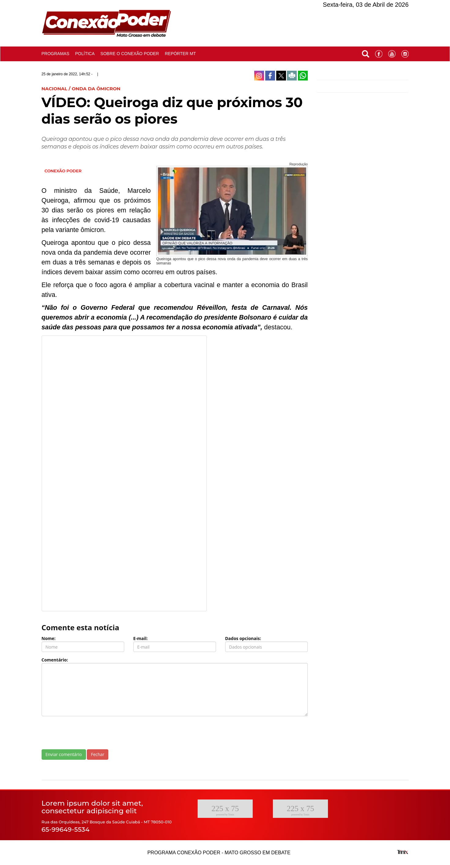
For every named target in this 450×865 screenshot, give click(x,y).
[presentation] (88, 733)
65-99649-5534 (66, 829)
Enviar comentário (64, 754)
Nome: (49, 638)
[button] (365, 52)
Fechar (97, 754)
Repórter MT (180, 53)
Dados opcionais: (243, 638)
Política (85, 53)
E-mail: (140, 638)
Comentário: (55, 660)
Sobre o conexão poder (129, 53)
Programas (55, 53)
